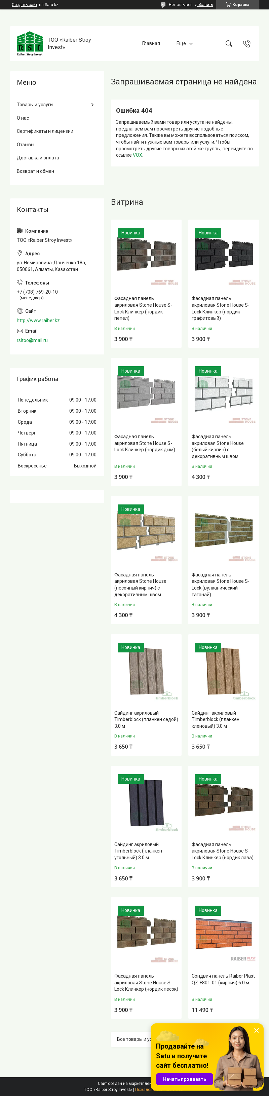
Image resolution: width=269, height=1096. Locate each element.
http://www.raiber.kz (38, 320)
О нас (23, 118)
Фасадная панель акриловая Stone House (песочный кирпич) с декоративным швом (140, 584)
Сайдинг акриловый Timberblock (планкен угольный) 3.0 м (138, 851)
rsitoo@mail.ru (32, 340)
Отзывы (25, 144)
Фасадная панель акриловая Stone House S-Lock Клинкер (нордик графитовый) (220, 308)
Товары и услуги (35, 104)
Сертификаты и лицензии (45, 131)
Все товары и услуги (139, 1039)
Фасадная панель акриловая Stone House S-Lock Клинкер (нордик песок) (146, 982)
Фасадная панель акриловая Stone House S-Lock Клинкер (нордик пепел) (143, 308)
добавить (204, 4)
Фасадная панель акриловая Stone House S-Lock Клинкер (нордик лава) (223, 851)
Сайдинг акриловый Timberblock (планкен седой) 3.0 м (146, 719)
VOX (137, 155)
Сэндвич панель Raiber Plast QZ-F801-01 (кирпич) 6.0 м (223, 979)
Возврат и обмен (35, 171)
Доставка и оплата (38, 157)
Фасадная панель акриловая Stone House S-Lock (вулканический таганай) (220, 584)
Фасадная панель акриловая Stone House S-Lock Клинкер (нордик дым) (144, 443)
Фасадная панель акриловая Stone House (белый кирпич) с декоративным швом (218, 446)
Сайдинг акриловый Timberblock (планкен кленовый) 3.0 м (215, 719)
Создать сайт (24, 4)
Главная (151, 43)
